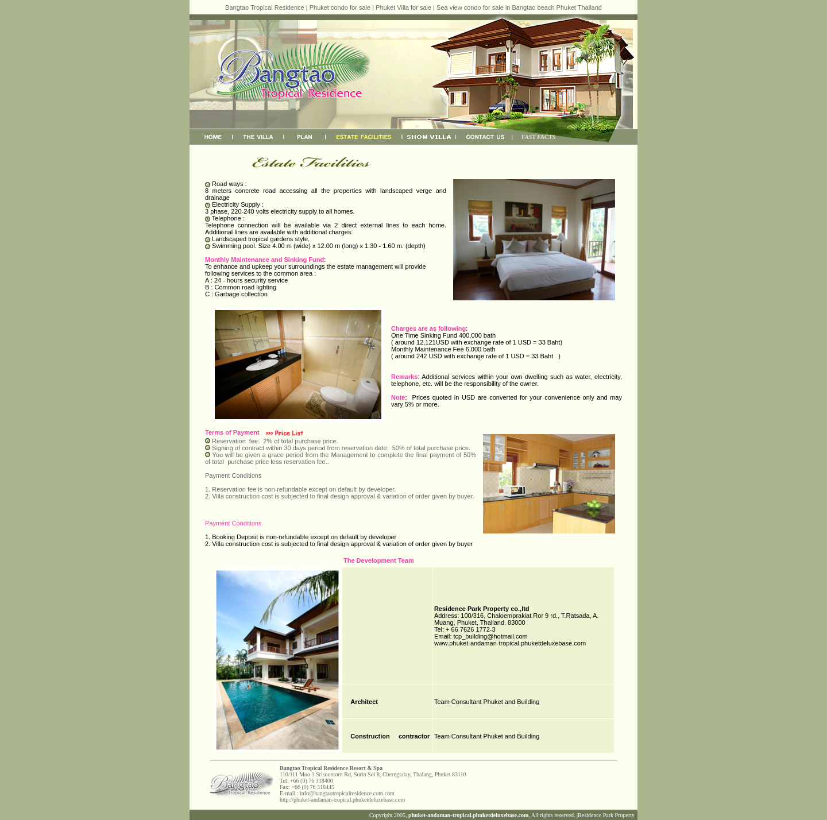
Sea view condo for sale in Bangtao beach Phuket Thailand (519, 7)
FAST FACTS (538, 137)
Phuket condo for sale (340, 7)
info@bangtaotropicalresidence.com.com (347, 793)
